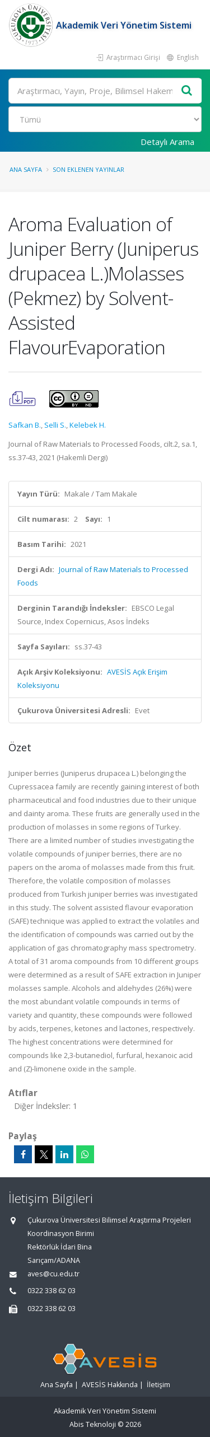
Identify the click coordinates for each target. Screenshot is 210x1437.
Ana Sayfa (26, 169)
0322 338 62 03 (51, 1290)
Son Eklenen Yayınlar (88, 169)
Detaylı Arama (167, 141)
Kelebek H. (87, 425)
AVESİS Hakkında (110, 1384)
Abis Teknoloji (92, 1424)
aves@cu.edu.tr (53, 1274)
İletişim (158, 1384)
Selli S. (55, 425)
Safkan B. (24, 425)
